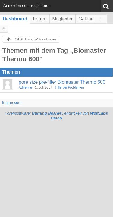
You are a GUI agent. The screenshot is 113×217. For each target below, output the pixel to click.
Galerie (85, 18)
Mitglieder (62, 18)
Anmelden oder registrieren (27, 5)
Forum (39, 18)
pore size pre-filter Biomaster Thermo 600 (62, 82)
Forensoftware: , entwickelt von (56, 116)
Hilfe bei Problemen (69, 87)
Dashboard (15, 18)
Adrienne (25, 87)
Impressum (11, 102)
